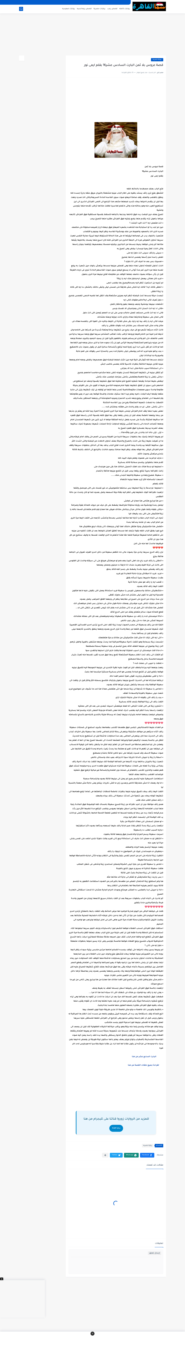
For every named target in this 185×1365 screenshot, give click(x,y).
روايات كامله (124, 9)
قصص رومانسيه (84, 9)
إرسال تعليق (154, 1253)
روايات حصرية (99, 9)
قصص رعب (112, 9)
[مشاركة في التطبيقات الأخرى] (105, 1155)
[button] (147, 1155)
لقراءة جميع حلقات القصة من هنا (143, 1065)
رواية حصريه (157, 60)
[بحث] (21, 9)
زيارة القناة (116, 1128)
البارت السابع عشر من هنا (143, 1057)
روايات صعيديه (68, 9)
